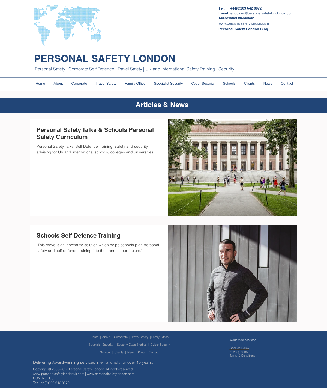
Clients (119, 352)
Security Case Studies (132, 344)
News (131, 352)
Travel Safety (139, 337)
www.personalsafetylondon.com (110, 374)
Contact (154, 352)
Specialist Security (101, 344)
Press (142, 352)
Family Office (160, 337)
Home (94, 337)
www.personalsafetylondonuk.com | (60, 374)
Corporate (121, 337)
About (106, 337)
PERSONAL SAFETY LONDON (104, 58)
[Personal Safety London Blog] (243, 29)
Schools (105, 352)
